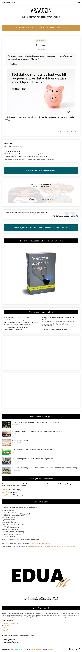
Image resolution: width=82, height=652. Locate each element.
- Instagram (5, 491)
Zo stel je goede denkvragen (13, 330)
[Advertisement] (41, 353)
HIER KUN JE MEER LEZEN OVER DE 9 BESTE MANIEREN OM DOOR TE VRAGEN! (41, 227)
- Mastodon (6, 492)
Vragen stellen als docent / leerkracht (16, 327)
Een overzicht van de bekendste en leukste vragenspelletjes (55, 325)
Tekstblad (34, 543)
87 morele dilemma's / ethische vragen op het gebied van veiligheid (38, 431)
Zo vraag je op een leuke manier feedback (54, 330)
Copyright (6, 629)
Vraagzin (41, 11)
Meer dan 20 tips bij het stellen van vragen (17, 325)
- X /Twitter (5, 496)
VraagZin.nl (51, 649)
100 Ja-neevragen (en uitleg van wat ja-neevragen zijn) (32, 459)
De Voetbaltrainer (45, 543)
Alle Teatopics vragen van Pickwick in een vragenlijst (32, 450)
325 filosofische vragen (20, 440)
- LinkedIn (5, 489)
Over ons (6, 625)
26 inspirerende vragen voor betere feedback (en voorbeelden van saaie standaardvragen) (45, 468)
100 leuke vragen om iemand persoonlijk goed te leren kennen (35, 422)
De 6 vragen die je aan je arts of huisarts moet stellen (58, 321)
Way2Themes (18, 649)
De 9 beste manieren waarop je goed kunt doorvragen (21, 322)
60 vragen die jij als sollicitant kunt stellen (17, 317)
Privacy (5, 630)
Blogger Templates (36, 649)
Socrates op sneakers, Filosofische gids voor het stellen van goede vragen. (52, 546)
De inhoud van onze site (10, 624)
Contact (5, 627)
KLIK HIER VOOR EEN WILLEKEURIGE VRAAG (41, 170)
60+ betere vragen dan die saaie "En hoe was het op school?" (58, 318)
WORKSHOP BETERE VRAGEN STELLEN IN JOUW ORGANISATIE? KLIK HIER (41, 27)
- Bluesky (5, 494)
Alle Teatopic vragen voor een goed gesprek (18, 320)
